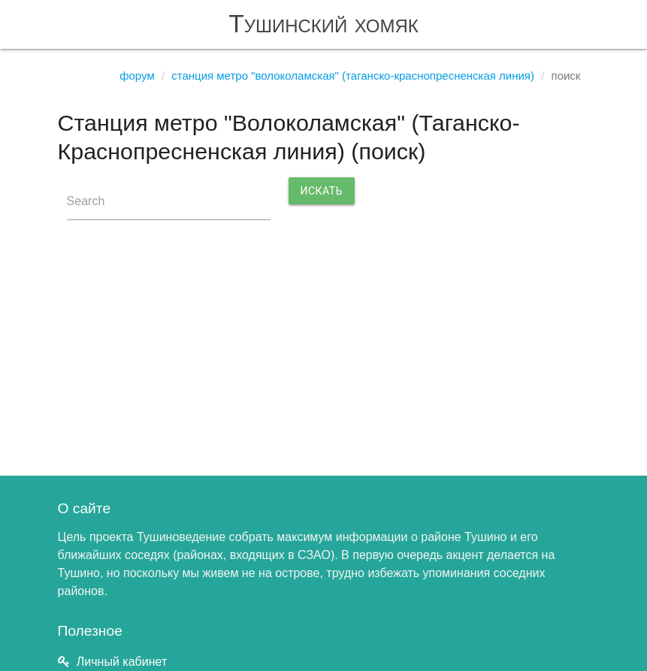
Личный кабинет (122, 661)
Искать (322, 191)
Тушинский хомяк (323, 24)
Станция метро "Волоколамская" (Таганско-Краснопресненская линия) (352, 75)
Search (86, 201)
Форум (137, 75)
